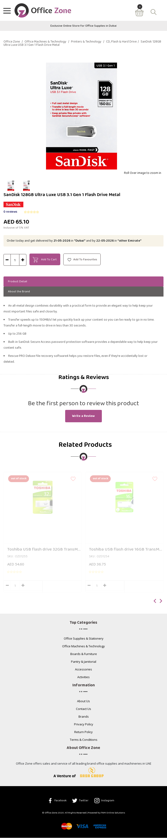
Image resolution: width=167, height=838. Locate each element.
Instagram (104, 801)
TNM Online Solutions (113, 813)
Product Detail (20, 281)
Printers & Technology (87, 41)
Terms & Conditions (83, 740)
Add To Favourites (83, 259)
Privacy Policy (83, 725)
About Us (83, 702)
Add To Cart (45, 260)
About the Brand (21, 291)
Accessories (83, 670)
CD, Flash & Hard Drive (122, 41)
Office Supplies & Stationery (83, 639)
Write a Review (83, 416)
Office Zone (13, 41)
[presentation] (155, 602)
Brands (83, 717)
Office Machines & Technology (47, 41)
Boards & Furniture (83, 654)
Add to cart (62, 587)
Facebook (57, 801)
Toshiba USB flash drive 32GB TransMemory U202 (44, 550)
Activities (83, 678)
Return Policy (83, 732)
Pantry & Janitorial (83, 662)
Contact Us (83, 709)
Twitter (80, 801)
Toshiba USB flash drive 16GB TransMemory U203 (126, 550)
